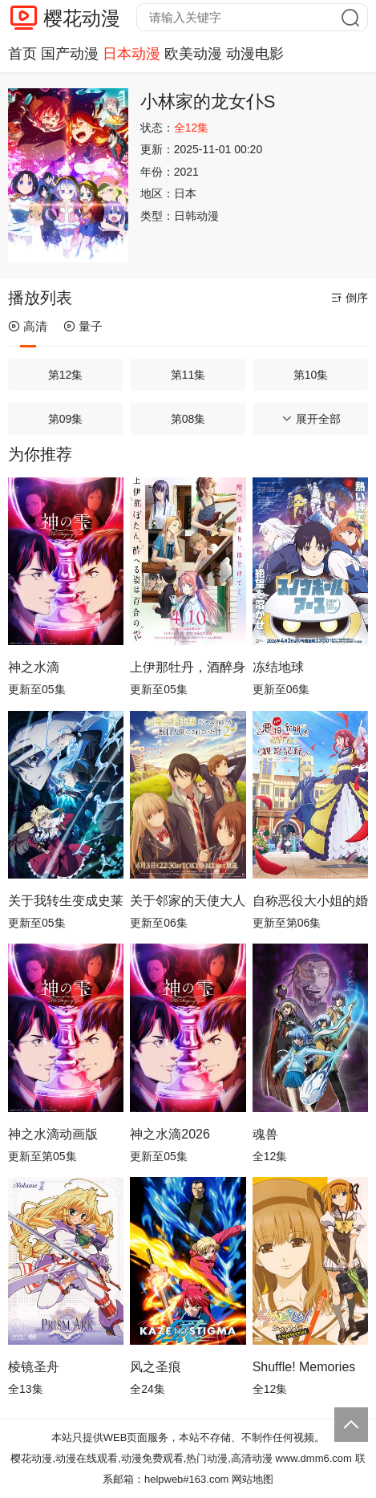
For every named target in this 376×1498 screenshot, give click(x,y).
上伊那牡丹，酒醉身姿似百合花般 (187, 667)
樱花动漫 (81, 18)
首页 (22, 54)
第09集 (65, 418)
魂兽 (265, 1134)
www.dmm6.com (314, 1458)
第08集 (188, 418)
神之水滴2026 (170, 1134)
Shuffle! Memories (304, 1367)
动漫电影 (255, 54)
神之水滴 (33, 667)
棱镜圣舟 (33, 1367)
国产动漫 (70, 54)
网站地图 (252, 1479)
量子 (83, 326)
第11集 (188, 374)
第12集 (65, 374)
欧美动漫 (193, 54)
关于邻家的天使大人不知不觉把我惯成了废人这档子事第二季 (187, 900)
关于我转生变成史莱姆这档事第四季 (65, 900)
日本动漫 (131, 54)
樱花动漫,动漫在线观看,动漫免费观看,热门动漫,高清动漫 (141, 1458)
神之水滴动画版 (53, 1134)
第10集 (311, 374)
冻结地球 (278, 667)
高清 (27, 326)
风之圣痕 (155, 1367)
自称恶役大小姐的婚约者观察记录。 (310, 900)
